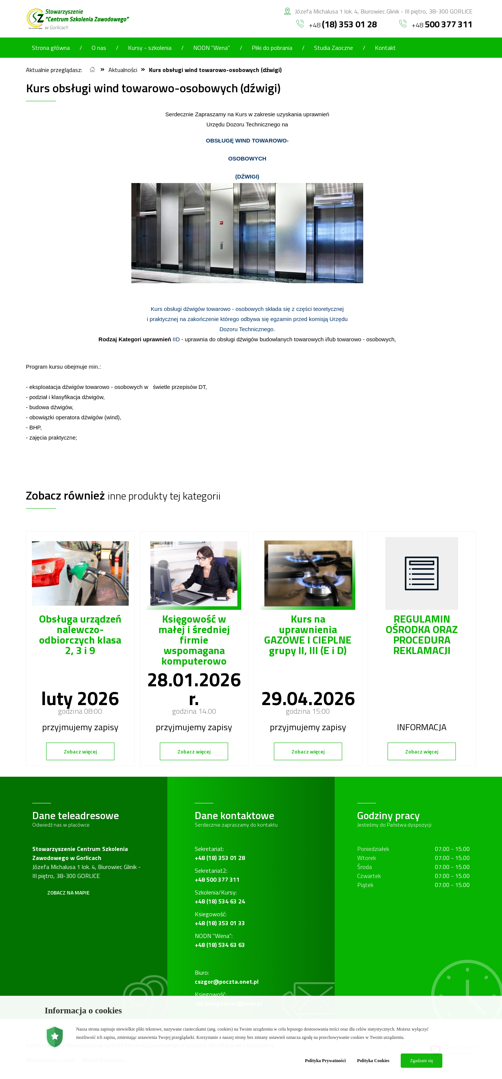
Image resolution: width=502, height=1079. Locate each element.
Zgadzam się (421, 1060)
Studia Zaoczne (333, 47)
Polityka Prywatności (325, 1060)
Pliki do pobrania (272, 47)
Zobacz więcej (80, 751)
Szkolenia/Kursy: (220, 897)
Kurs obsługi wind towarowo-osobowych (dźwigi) (215, 69)
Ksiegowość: (220, 918)
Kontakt (385, 47)
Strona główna (51, 47)
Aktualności (122, 69)
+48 (336, 24)
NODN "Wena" (211, 47)
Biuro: (227, 977)
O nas (99, 47)
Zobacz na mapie (68, 892)
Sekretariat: (220, 853)
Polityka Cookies (373, 1060)
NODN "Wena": (220, 940)
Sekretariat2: (217, 875)
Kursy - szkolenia (149, 47)
